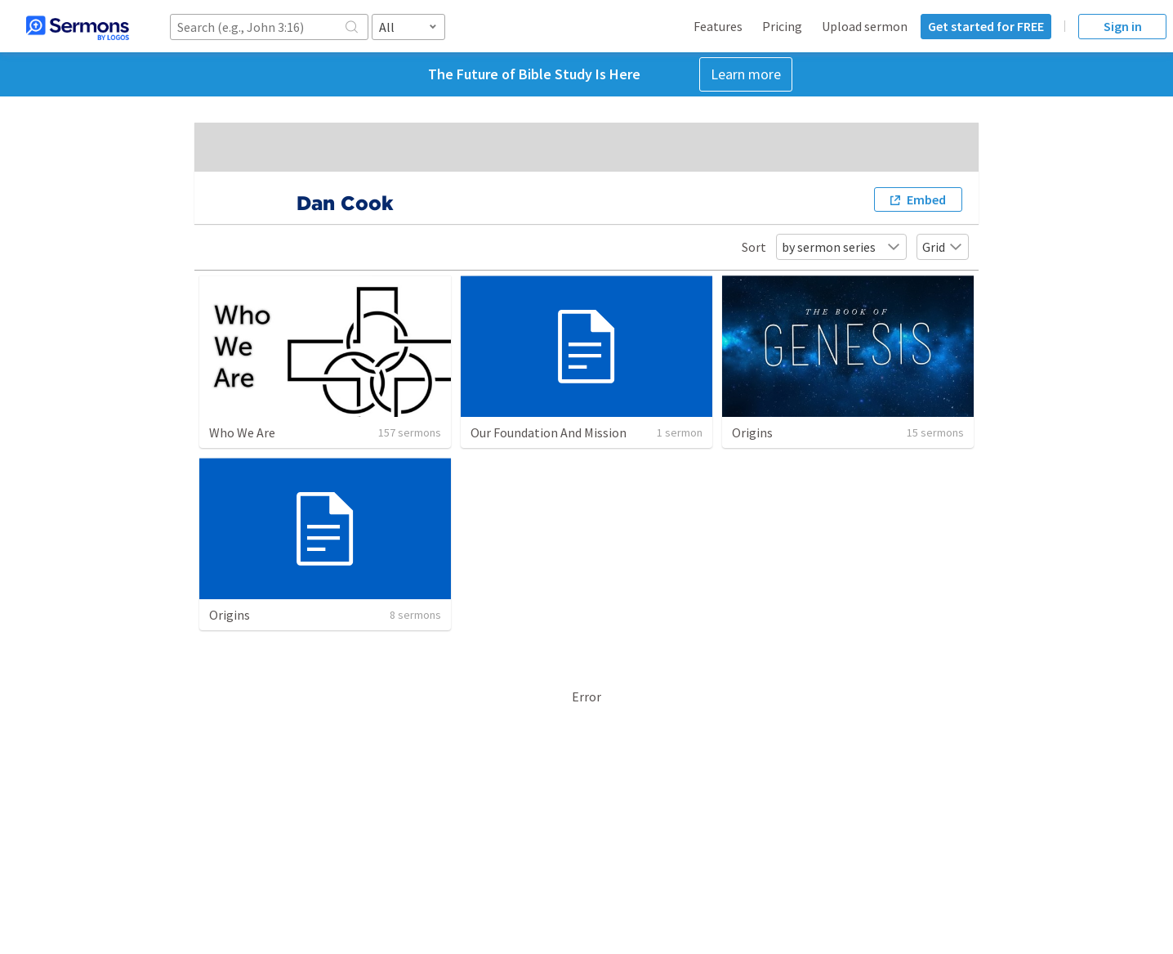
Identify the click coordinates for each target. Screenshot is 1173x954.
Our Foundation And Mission (549, 432)
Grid (942, 247)
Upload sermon (865, 26)
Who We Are (242, 432)
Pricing (782, 26)
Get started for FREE (986, 26)
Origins (752, 432)
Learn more (746, 74)
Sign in (1123, 26)
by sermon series (841, 247)
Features (718, 26)
